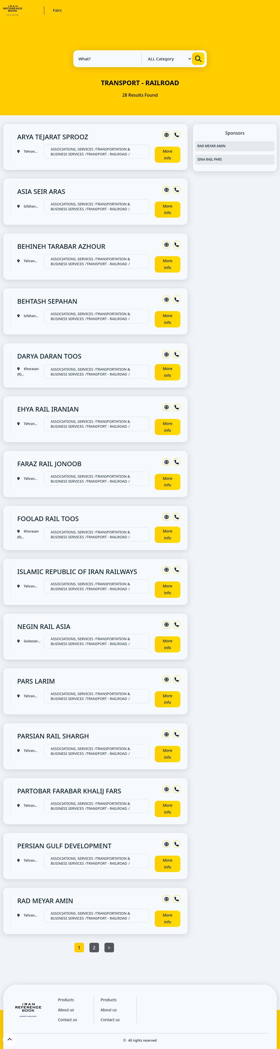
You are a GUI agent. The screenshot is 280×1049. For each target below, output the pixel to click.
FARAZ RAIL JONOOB (49, 463)
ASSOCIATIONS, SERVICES (72, 149)
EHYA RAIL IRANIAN (48, 408)
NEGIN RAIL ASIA (43, 626)
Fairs (57, 10)
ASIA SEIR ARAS (41, 191)
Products (66, 999)
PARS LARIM (36, 680)
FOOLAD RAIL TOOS (48, 518)
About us (66, 1009)
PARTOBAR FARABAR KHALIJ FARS (69, 790)
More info (167, 155)
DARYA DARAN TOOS (49, 355)
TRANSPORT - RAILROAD (107, 154)
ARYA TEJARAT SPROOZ (52, 136)
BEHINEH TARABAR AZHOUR (61, 246)
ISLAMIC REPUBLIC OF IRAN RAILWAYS (77, 571)
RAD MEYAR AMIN (45, 900)
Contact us (67, 1019)
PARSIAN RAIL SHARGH (53, 735)
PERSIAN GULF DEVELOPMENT (64, 845)
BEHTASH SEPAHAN (47, 301)
